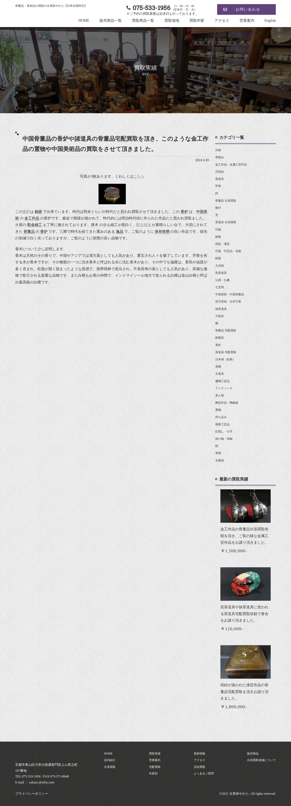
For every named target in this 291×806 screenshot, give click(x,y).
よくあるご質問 (204, 773)
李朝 (218, 453)
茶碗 (218, 366)
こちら (138, 176)
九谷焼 (219, 265)
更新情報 (199, 753)
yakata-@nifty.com (41, 782)
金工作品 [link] (31, 218)
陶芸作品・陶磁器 (226, 402)
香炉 (26, 212)
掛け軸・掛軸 (224, 438)
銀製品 (219, 337)
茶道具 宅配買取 (225, 352)
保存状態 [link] (162, 231)
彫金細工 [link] (34, 225)
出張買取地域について (261, 760)
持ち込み (221, 417)
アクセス (221, 20)
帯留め (219, 157)
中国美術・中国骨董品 (229, 294)
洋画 (218, 150)
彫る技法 (143, 225)
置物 (218, 409)
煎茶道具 (221, 272)
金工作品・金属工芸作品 (231, 164)
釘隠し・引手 (224, 431)
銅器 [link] (38, 212)
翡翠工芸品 (222, 424)
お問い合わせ (248, 9)
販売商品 (253, 753)
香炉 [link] (184, 212)
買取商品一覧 (143, 20)
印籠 (218, 229)
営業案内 (246, 20)
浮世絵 (219, 171)
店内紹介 (110, 760)
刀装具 (219, 316)
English (270, 20)
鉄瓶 (218, 258)
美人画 (219, 395)
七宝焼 (219, 287)
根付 (218, 207)
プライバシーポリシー (31, 793)
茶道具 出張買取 (225, 222)
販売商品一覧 (111, 20)
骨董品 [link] (29, 231)
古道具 (219, 373)
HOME (83, 20)
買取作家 (196, 20)
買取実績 (154, 753)
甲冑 (218, 186)
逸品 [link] (119, 231)
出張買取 (110, 766)
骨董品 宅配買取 (225, 330)
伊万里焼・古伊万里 (228, 301)
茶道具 (219, 178)
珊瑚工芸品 (222, 381)
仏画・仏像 (222, 280)
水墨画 (219, 460)
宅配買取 (154, 766)
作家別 (153, 773)
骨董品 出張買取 (225, 200)
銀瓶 (218, 236)
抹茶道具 (221, 309)
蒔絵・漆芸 (222, 243)
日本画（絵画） (225, 359)
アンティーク (224, 388)
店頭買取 (199, 766)
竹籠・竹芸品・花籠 (228, 251)
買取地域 (171, 20)
